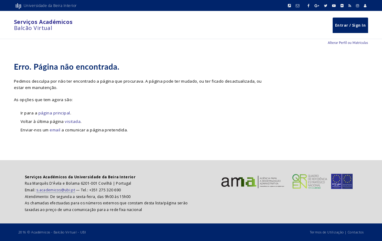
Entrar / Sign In (350, 25)
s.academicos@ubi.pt (55, 190)
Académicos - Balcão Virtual (54, 232)
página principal (54, 113)
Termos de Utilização (327, 232)
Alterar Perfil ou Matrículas (348, 43)
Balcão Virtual (43, 24)
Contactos (356, 232)
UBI (83, 232)
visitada (73, 121)
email (55, 130)
